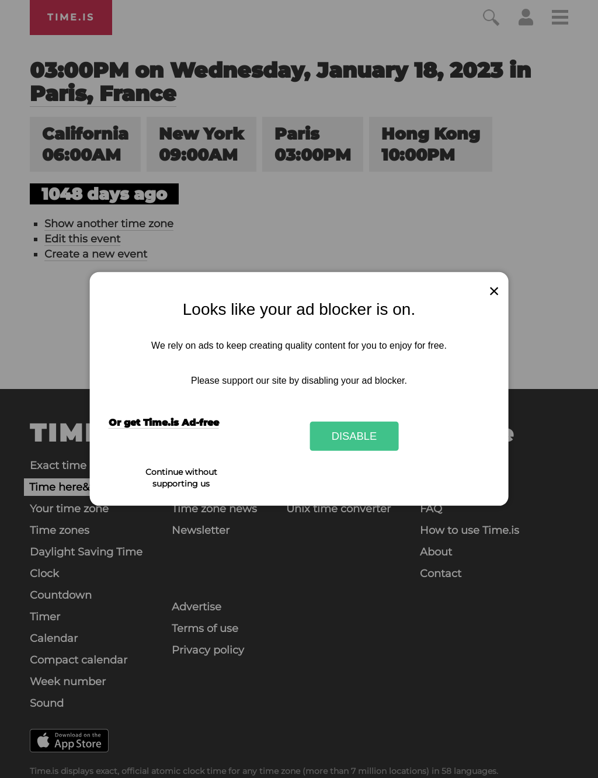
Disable (354, 436)
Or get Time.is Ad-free (164, 422)
